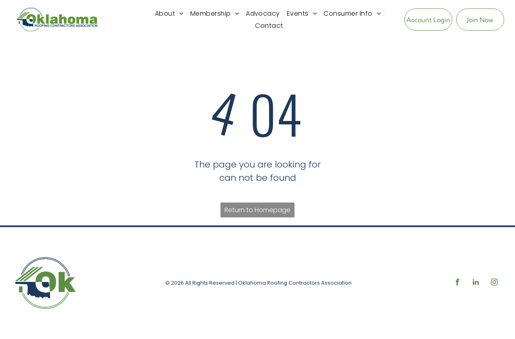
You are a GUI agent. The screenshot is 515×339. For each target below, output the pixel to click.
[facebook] (457, 283)
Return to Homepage (257, 210)
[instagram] (494, 283)
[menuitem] (170, 14)
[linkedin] (475, 283)
